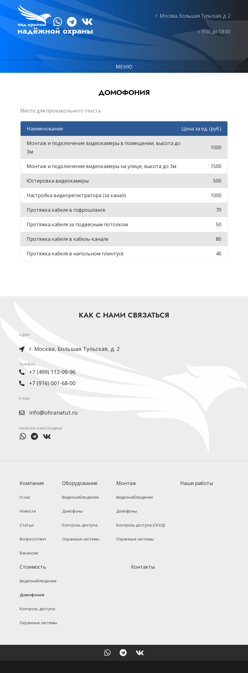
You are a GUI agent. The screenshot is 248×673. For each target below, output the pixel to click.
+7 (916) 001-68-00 (52, 394)
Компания (32, 495)
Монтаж (127, 495)
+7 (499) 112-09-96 (52, 383)
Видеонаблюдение (80, 509)
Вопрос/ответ (32, 551)
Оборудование (81, 495)
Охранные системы (80, 551)
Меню (124, 67)
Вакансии (28, 565)
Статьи (26, 537)
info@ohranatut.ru (53, 424)
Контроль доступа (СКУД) (140, 537)
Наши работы (196, 495)
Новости (27, 523)
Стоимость (33, 579)
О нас (24, 509)
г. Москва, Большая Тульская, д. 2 (191, 15)
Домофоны (72, 523)
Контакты (143, 579)
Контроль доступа (79, 537)
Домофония (31, 607)
